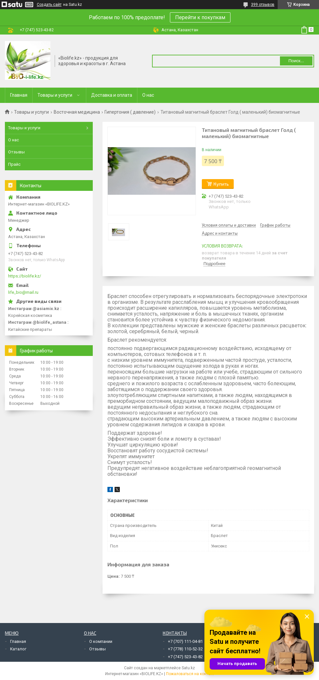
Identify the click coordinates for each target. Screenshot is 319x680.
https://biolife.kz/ (24, 276)
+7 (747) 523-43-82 (185, 656)
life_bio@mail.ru (23, 292)
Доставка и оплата (111, 95)
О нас (148, 95)
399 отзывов (262, 4)
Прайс (14, 164)
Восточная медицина (77, 112)
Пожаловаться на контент (190, 674)
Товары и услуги (54, 95)
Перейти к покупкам (200, 17)
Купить (221, 184)
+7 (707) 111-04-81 (185, 641)
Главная (18, 95)
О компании (100, 641)
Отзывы (16, 151)
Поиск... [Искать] (296, 60)
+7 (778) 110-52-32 (185, 648)
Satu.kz (188, 668)
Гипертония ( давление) (130, 112)
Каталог (18, 648)
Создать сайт (49, 4)
